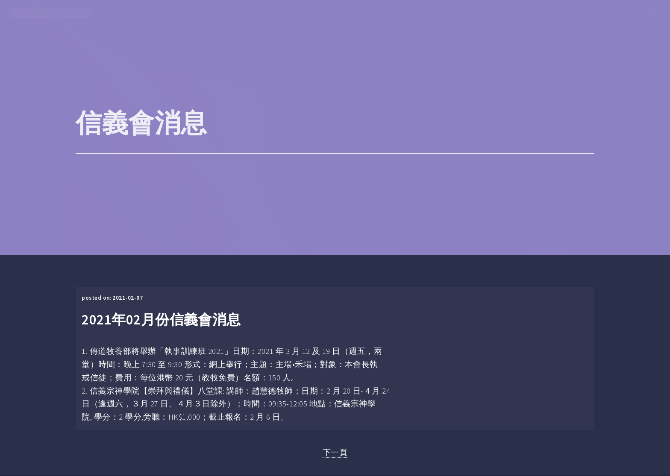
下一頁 (335, 452)
